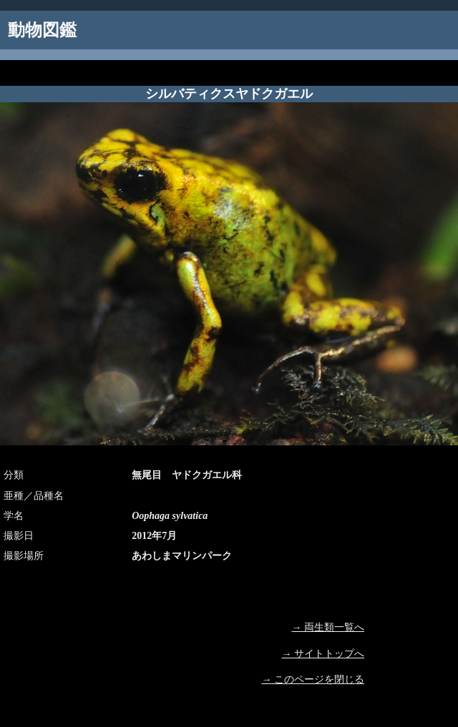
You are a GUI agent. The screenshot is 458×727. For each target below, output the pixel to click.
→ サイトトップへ (323, 653)
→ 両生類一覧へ (328, 627)
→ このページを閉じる (313, 679)
